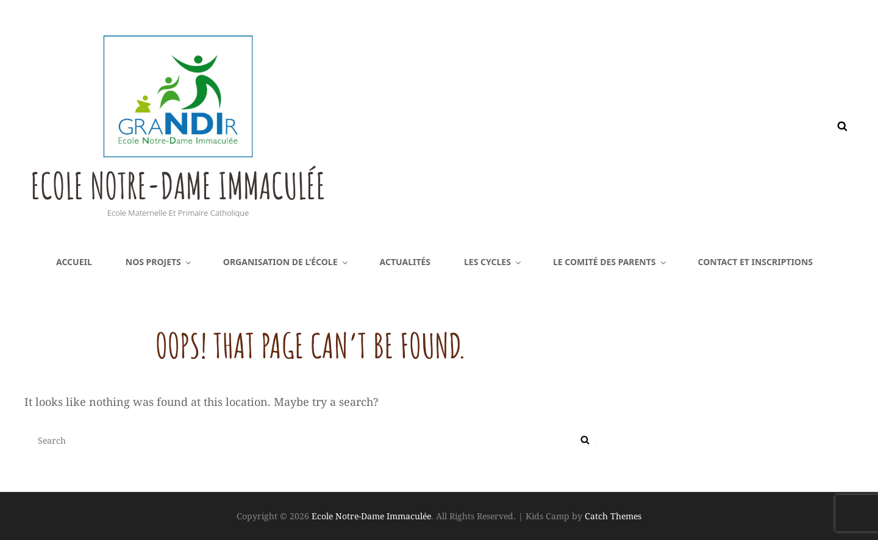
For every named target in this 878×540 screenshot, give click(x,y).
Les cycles (493, 262)
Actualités (405, 262)
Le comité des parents (610, 262)
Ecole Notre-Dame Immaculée (209, 183)
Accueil (74, 262)
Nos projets (159, 262)
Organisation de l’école (286, 262)
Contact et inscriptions (755, 262)
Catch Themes (613, 516)
